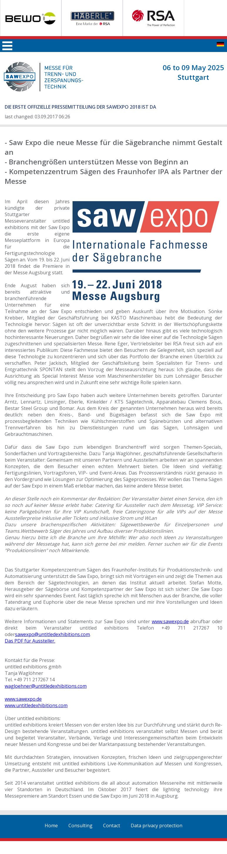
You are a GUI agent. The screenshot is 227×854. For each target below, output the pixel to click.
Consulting (80, 825)
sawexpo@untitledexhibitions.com (52, 634)
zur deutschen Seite (220, 44)
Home (51, 825)
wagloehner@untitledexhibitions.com (46, 686)
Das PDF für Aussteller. (30, 641)
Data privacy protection (156, 825)
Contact (111, 825)
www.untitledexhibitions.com (36, 705)
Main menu (7, 45)
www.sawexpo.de (170, 621)
